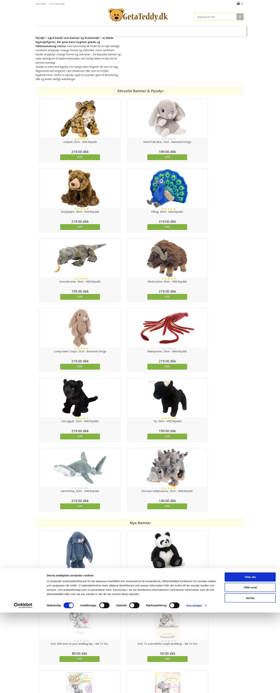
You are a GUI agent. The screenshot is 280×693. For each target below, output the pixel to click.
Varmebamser (130, 30)
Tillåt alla (250, 657)
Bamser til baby (156, 29)
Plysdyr (92, 29)
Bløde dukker (109, 30)
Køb (62, 157)
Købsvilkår (41, 3)
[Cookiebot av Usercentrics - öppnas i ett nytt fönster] (23, 686)
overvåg (62, 531)
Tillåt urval (250, 667)
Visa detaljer (194, 685)
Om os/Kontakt (56, 3)
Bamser (74, 29)
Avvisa (250, 678)
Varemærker (181, 29)
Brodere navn (204, 29)
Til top (140, 646)
